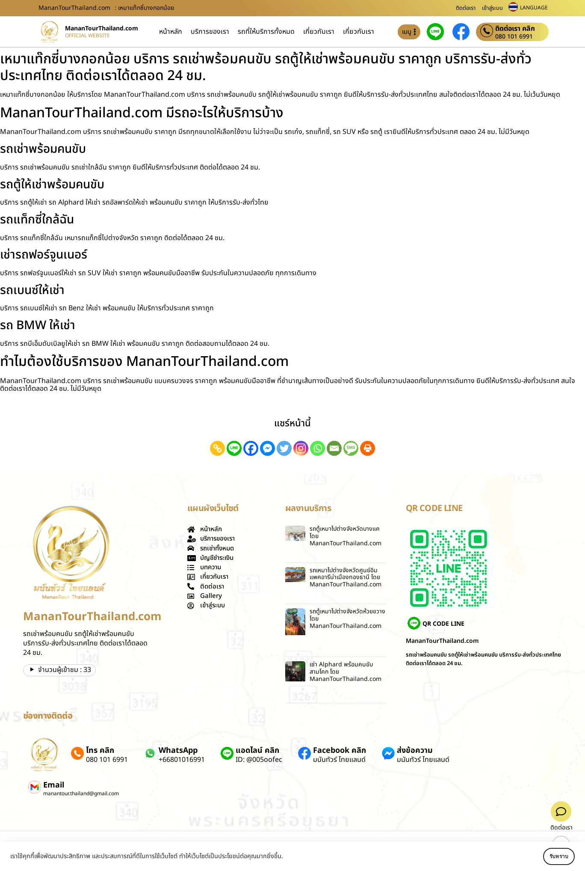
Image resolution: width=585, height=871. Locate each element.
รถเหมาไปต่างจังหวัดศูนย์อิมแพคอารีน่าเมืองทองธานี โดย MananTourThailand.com (345, 577)
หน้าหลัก (170, 32)
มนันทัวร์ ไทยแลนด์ (339, 759)
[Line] (234, 448)
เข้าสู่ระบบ (492, 8)
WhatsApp (178, 750)
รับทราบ (549, 856)
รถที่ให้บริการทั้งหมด (266, 32)
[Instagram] (300, 448)
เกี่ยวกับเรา (318, 32)
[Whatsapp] (317, 448)
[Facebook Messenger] (267, 448)
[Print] (367, 448)
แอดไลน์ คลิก (257, 750)
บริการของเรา (210, 32)
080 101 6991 (514, 37)
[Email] (334, 448)
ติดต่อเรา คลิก (515, 29)
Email (53, 785)
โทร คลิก (100, 750)
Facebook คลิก (339, 750)
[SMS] (350, 448)
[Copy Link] (217, 448)
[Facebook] (250, 448)
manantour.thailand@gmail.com (81, 793)
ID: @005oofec (259, 759)
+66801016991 (182, 759)
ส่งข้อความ (415, 750)
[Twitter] (284, 448)
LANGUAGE (534, 8)
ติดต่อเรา (466, 8)
